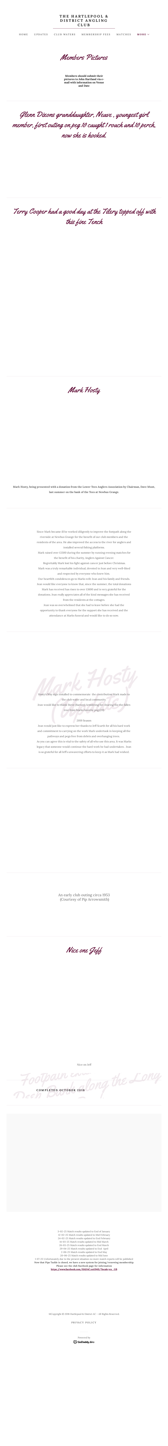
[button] (143, 34)
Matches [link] (123, 34)
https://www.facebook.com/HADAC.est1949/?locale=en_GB (84, 1329)
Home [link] (23, 34)
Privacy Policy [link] (84, 1382)
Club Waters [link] (65, 34)
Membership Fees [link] (96, 34)
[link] (84, 25)
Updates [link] (41, 34)
